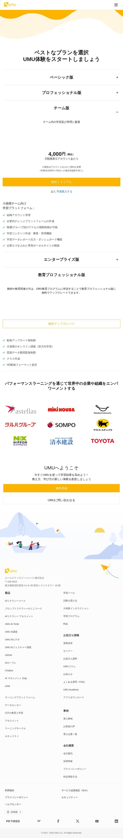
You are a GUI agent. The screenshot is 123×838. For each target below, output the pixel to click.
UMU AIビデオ (12, 639)
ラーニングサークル (15, 728)
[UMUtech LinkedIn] (116, 821)
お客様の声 (69, 726)
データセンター (13, 705)
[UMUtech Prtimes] (13, 821)
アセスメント (12, 720)
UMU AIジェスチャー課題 (18, 647)
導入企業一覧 (70, 734)
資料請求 (68, 643)
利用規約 (9, 790)
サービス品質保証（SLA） (75, 790)
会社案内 (68, 753)
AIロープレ (10, 662)
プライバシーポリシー (74, 769)
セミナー (68, 651)
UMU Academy (71, 689)
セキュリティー (70, 797)
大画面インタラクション (76, 608)
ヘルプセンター (13, 804)
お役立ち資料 (70, 658)
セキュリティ (12, 736)
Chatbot (9, 670)
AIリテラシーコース (15, 600)
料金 (65, 624)
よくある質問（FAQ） (74, 682)
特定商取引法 (70, 776)
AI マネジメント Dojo (16, 678)
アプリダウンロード (73, 697)
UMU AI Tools (12, 624)
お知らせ (68, 674)
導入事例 (68, 718)
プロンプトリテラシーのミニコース (23, 608)
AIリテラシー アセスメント (19, 616)
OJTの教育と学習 (14, 713)
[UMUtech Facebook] (58, 821)
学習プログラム (71, 616)
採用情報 (68, 761)
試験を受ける (70, 600)
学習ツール (69, 593)
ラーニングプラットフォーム (20, 697)
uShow (8, 655)
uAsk (7, 686)
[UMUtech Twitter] (77, 821)
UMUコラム (69, 666)
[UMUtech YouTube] (97, 821)
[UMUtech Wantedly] (39, 821)
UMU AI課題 (11, 631)
